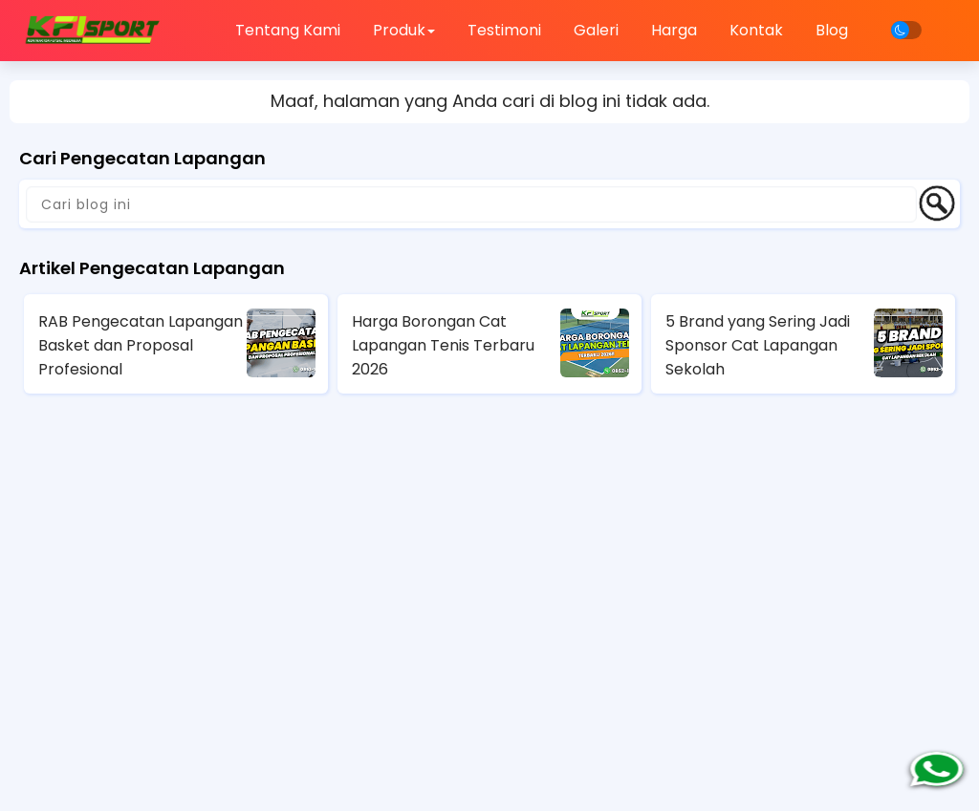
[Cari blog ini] (471, 204)
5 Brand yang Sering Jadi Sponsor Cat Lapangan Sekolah (757, 345)
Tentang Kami (287, 30)
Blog (832, 30)
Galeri (596, 30)
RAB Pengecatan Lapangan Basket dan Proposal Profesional (140, 345)
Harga (674, 30)
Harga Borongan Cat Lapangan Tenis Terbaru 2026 (443, 345)
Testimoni (504, 30)
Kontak (756, 30)
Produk (404, 30)
